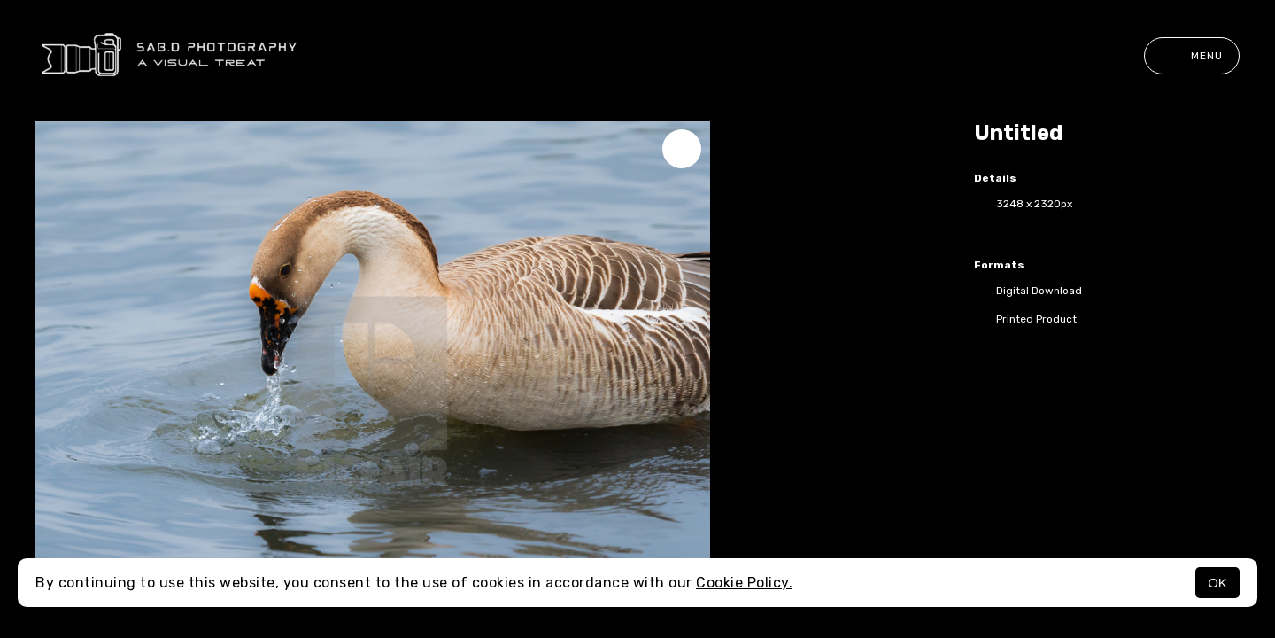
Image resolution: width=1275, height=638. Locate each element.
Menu (1192, 55)
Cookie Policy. (744, 582)
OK (1217, 582)
